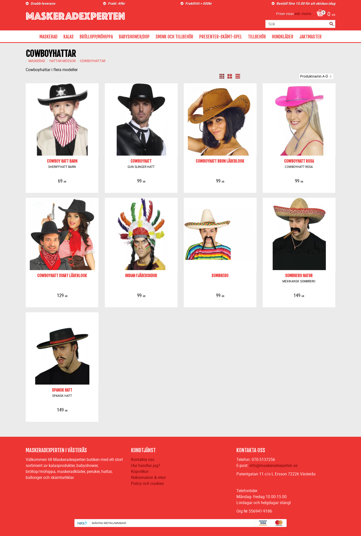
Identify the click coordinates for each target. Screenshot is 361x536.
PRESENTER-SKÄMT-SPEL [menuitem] (220, 36)
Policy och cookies (147, 483)
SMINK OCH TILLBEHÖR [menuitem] (174, 36)
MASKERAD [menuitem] (48, 36)
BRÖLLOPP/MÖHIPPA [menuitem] (96, 36)
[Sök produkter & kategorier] (300, 24)
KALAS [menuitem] (68, 36)
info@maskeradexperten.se (273, 465)
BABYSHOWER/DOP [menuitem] (134, 36)
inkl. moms (303, 13)
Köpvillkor (140, 471)
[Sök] (331, 24)
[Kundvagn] (324, 14)
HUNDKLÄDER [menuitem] (282, 36)
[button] (221, 76)
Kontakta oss (142, 459)
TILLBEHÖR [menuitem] (257, 36)
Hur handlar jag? (145, 465)
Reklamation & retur (148, 477)
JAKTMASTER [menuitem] (310, 36)
